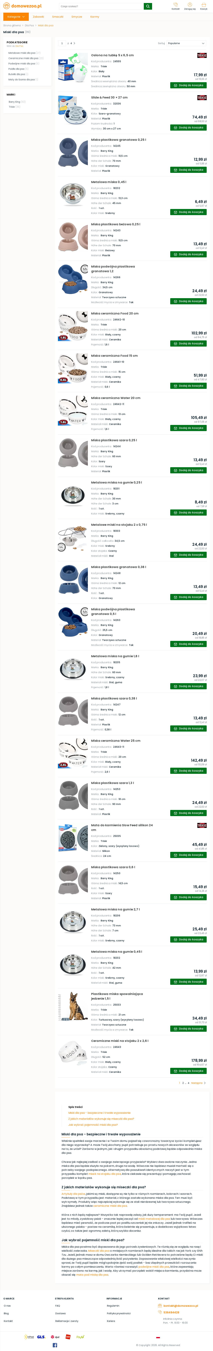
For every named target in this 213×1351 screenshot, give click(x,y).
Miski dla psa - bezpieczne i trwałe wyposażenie (99, 1113)
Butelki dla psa (18, 74)
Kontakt (7, 1320)
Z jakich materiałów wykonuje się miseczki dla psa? (101, 1119)
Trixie (14, 106)
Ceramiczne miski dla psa (25, 58)
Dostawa (60, 1312)
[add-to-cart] (188, 85)
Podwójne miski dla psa (23, 63)
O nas (6, 1305)
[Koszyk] (203, 6)
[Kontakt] (174, 6)
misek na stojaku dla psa (105, 1174)
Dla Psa (19, 46)
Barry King (16, 101)
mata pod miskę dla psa (92, 1275)
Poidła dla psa (18, 69)
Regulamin (112, 1305)
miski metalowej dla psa (154, 1219)
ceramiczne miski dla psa (110, 1206)
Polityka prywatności (118, 1312)
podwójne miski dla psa (153, 1267)
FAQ (57, 1305)
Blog (5, 1312)
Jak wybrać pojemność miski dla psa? (93, 1125)
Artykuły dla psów (73, 1194)
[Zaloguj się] (189, 6)
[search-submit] (147, 6)
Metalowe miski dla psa (24, 53)
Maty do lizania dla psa (23, 79)
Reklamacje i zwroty (66, 1320)
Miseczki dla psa (98, 1251)
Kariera (110, 1320)
